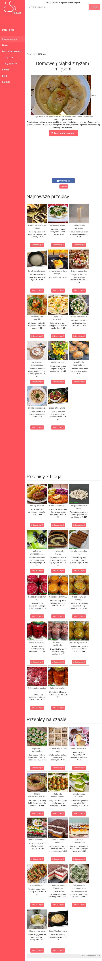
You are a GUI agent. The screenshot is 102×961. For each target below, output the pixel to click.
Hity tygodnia (9, 63)
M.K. (99, 956)
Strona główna (9, 39)
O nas (5, 45)
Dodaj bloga (8, 30)
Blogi (4, 76)
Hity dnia (7, 57)
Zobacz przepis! (37, 245)
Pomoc (5, 70)
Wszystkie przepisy (12, 51)
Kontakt (6, 82)
